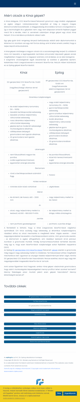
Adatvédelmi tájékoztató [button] (14, 398)
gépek (55, 250)
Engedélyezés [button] (70, 393)
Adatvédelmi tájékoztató (13, 371)
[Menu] (75, 4)
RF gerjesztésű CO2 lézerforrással (27, 250)
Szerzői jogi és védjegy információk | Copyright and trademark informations (32, 368)
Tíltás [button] (59, 393)
